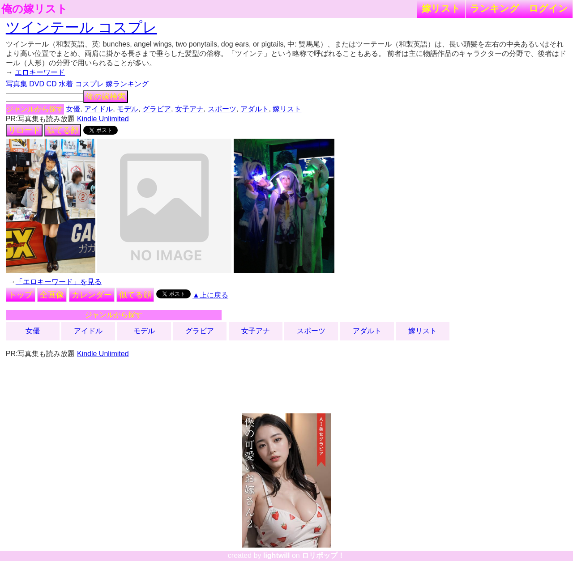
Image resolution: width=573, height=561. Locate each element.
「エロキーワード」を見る (59, 281)
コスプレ (89, 84)
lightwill (276, 555)
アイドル (98, 109)
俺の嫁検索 (106, 96)
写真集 (16, 84)
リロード (24, 130)
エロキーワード (40, 72)
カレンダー (92, 294)
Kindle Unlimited (103, 119)
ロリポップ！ (323, 555)
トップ (21, 294)
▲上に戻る (210, 295)
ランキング (494, 8)
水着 (66, 84)
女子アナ (189, 109)
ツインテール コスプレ (81, 27)
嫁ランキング (127, 84)
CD (51, 84)
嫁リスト (441, 8)
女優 (73, 109)
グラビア (156, 109)
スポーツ (222, 109)
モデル (127, 109)
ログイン (548, 8)
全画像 (52, 294)
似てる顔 (63, 130)
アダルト (254, 109)
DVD (36, 84)
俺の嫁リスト (34, 9)
